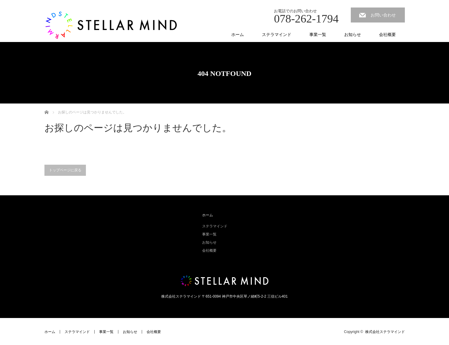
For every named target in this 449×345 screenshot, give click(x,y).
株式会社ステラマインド (385, 332)
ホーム (237, 34)
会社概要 (387, 34)
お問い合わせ (383, 15)
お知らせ (352, 34)
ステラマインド (276, 34)
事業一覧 (317, 34)
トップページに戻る (65, 170)
